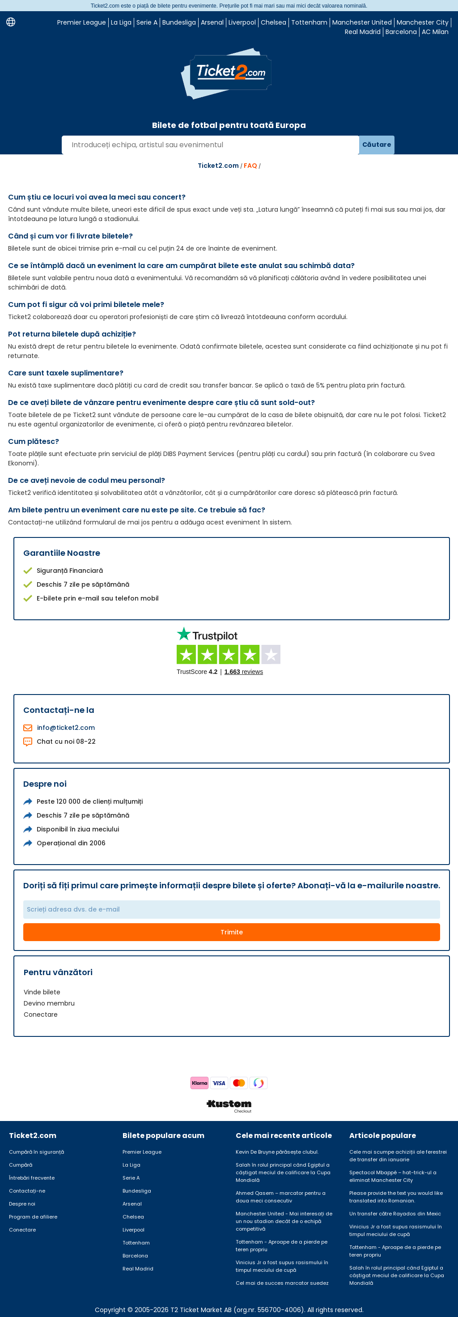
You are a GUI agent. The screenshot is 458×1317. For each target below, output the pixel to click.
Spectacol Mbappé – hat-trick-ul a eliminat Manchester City (393, 1176)
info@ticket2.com (66, 727)
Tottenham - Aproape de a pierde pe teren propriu (281, 1245)
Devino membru (49, 1003)
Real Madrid (363, 31)
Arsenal (212, 22)
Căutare (376, 144)
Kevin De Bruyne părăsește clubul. (277, 1151)
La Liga (121, 22)
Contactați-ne (27, 1190)
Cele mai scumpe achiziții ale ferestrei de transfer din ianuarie (398, 1155)
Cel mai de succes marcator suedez (282, 1283)
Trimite (232, 932)
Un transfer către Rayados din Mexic (395, 1213)
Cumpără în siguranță (36, 1151)
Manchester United (362, 22)
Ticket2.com (218, 165)
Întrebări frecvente (32, 1177)
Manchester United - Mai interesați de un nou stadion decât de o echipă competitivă (284, 1221)
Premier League (81, 22)
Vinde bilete (42, 992)
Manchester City (423, 22)
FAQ (250, 165)
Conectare (41, 1014)
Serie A (146, 22)
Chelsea (273, 22)
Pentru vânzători (58, 972)
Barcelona (401, 31)
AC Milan (435, 31)
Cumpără (20, 1164)
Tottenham (309, 22)
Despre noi (22, 1203)
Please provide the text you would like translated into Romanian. (396, 1196)
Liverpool (242, 22)
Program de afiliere (33, 1216)
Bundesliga (179, 22)
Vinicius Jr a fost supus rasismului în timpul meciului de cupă (282, 1266)
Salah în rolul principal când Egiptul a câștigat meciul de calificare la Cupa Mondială (283, 1172)
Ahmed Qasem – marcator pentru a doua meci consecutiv (281, 1196)
